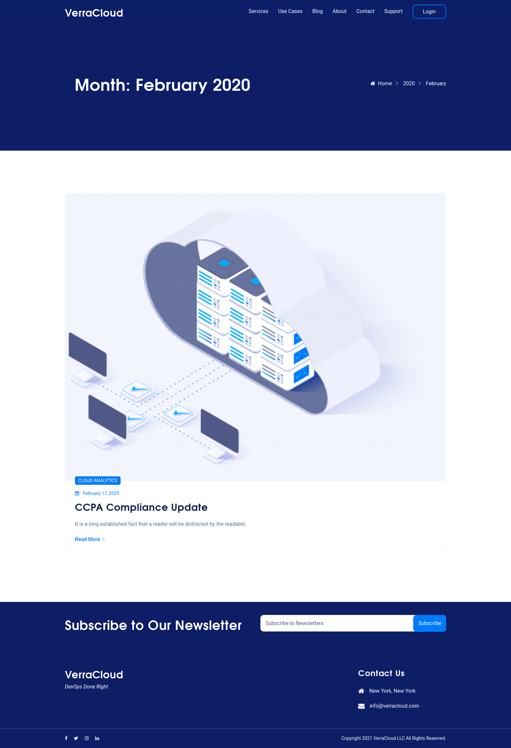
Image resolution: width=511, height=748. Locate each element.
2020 (409, 83)
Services (258, 11)
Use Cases (290, 11)
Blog (318, 11)
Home (381, 83)
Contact (365, 11)
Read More (90, 539)
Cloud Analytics (97, 480)
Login (429, 11)
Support (393, 11)
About (340, 11)
